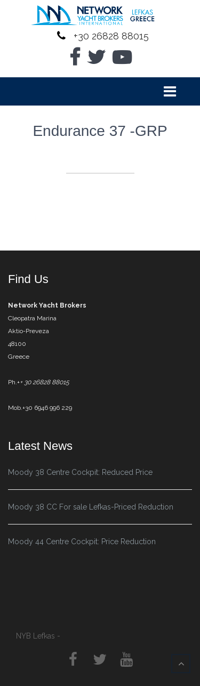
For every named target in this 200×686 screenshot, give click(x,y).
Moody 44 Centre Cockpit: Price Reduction (82, 541)
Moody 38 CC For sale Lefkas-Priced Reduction (90, 507)
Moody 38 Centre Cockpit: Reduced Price (80, 472)
